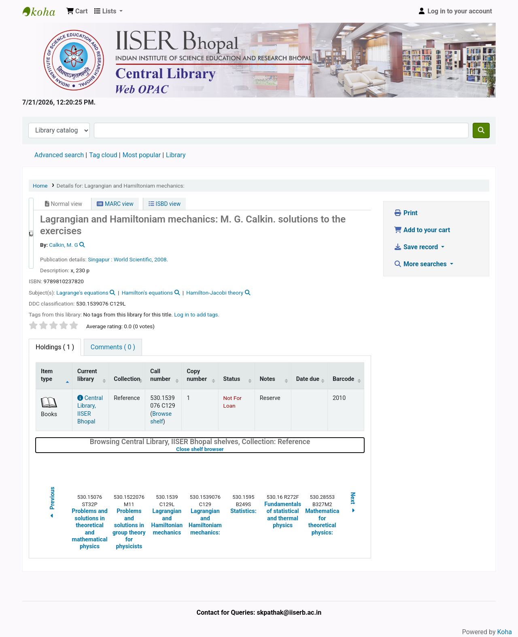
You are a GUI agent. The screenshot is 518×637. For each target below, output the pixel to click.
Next (353, 503)
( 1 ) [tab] (55, 347)
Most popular (142, 155)
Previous (52, 503)
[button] (77, 11)
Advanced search (59, 155)
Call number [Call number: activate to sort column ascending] (160, 375)
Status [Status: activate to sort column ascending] (231, 379)
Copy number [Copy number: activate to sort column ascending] (197, 375)
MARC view (115, 204)
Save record (416, 247)
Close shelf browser (225, 449)
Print (406, 213)
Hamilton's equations (147, 292)
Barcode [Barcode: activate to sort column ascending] (344, 379)
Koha (504, 632)
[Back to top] (494, 612)
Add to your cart (422, 230)
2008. (161, 259)
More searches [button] (421, 264)
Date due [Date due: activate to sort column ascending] (307, 379)
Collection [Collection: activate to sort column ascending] (127, 379)
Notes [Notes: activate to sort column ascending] (267, 379)
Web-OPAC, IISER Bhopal (43, 11)
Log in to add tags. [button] (196, 314)
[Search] (481, 130)
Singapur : (100, 259)
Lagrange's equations (82, 292)
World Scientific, (133, 259)
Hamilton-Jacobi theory (214, 292)
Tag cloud (103, 155)
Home (40, 185)
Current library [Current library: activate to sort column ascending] (87, 375)
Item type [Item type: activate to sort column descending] (47, 375)
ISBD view (164, 204)
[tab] (113, 347)
